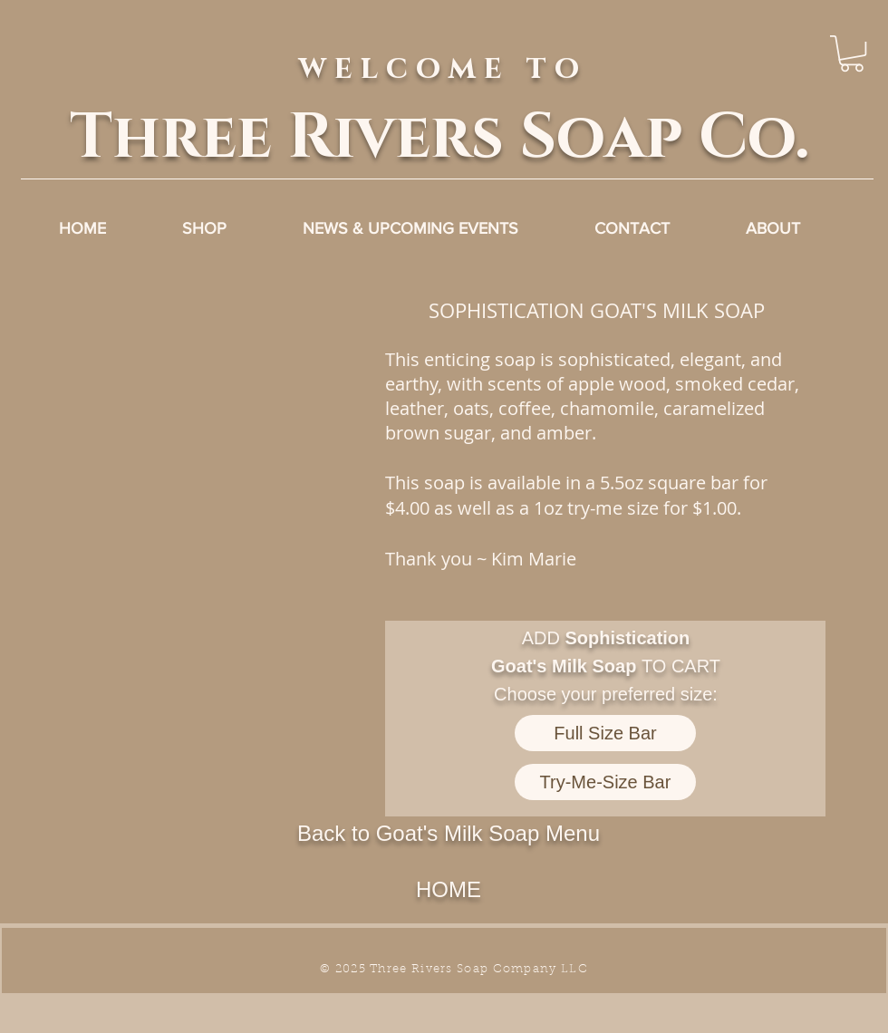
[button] (207, 464)
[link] (852, 53)
